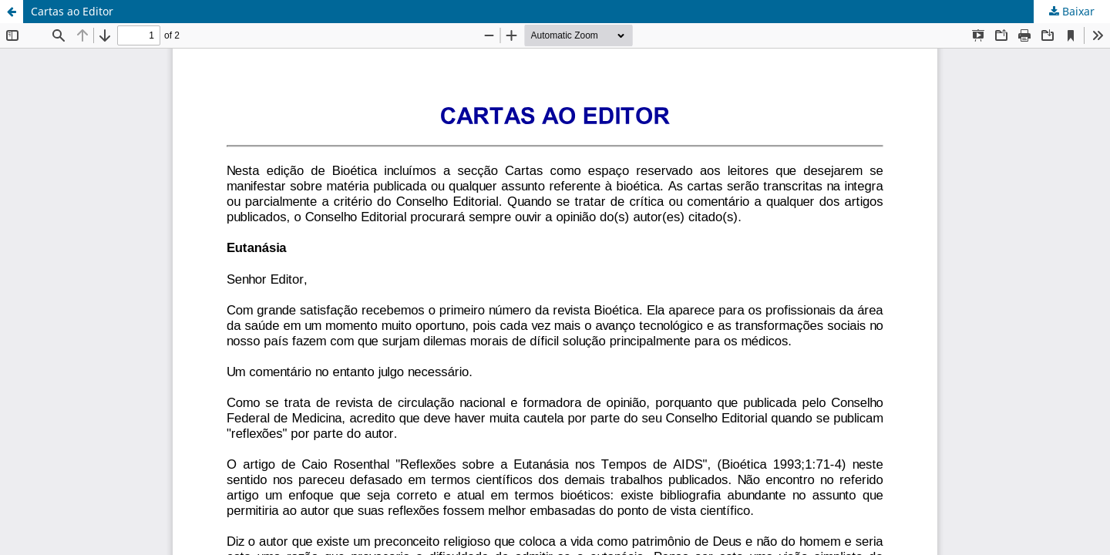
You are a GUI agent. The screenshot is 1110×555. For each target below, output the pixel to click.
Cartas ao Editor (72, 11)
